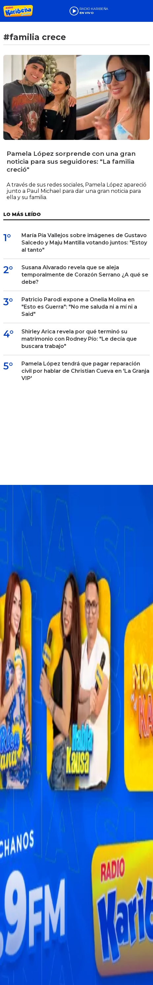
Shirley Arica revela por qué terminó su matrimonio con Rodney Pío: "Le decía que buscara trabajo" (79, 338)
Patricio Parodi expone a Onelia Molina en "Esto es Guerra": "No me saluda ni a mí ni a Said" (79, 306)
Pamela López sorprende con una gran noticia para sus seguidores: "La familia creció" (71, 161)
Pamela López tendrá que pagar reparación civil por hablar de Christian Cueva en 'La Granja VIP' (85, 371)
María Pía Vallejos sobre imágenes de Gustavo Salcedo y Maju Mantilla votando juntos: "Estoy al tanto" (84, 242)
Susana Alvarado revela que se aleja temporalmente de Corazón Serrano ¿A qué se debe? (84, 274)
